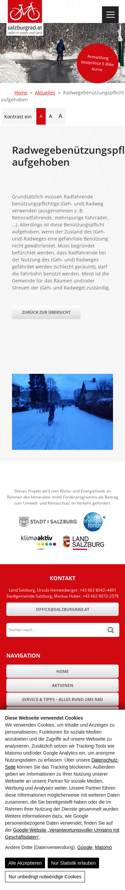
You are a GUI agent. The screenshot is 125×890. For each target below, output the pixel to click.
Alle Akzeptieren (25, 863)
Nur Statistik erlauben (73, 863)
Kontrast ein (18, 116)
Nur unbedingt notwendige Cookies (45, 876)
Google (84, 847)
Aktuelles (45, 92)
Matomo (103, 847)
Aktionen (62, 685)
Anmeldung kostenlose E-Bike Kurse (97, 62)
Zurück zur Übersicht (46, 312)
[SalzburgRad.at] (24, 18)
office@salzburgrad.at (62, 609)
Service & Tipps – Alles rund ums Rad (62, 699)
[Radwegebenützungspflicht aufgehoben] (62, 448)
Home (20, 92)
